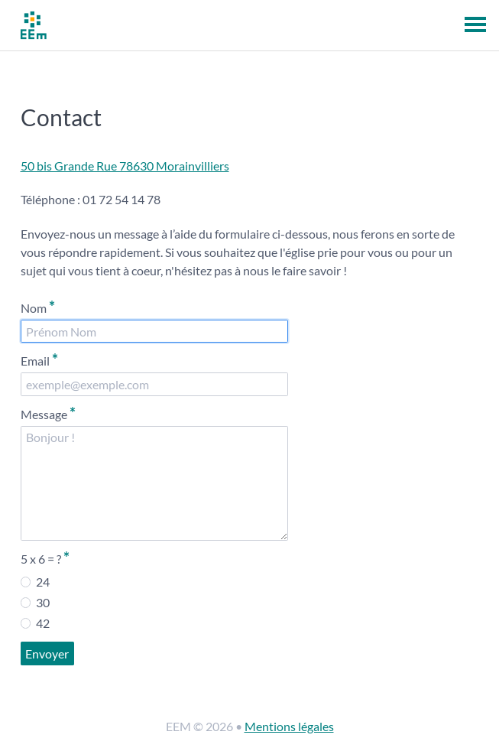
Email (39, 359)
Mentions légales (289, 726)
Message (48, 413)
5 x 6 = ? (45, 557)
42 (35, 622)
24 (35, 581)
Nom (38, 306)
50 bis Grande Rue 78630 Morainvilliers (125, 165)
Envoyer (47, 653)
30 (35, 602)
